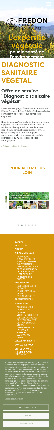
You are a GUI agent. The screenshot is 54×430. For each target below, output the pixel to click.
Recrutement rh (24, 299)
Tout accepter (26, 424)
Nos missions (22, 282)
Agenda (19, 249)
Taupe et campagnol (23, 333)
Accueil (19, 242)
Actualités (21, 245)
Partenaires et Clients (25, 278)
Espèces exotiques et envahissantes (27, 318)
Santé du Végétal (26, 291)
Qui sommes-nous (24, 253)
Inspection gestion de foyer (27, 287)
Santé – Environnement (26, 294)
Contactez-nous (24, 345)
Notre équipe (24, 274)
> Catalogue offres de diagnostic (15, 146)
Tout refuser (26, 416)
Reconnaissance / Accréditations (27, 270)
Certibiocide (24, 309)
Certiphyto (23, 312)
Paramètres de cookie (26, 407)
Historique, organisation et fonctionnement (26, 259)
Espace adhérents (25, 340)
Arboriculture (25, 307)
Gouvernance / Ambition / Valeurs (27, 265)
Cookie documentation (14, 399)
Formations (21, 303)
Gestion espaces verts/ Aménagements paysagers (26, 326)
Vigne (20, 337)
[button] (18, 225)
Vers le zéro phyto (27, 315)
